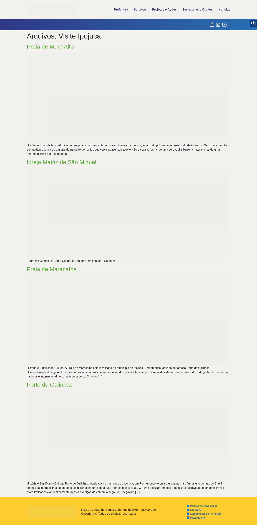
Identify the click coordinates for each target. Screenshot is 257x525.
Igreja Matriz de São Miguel (61, 162)
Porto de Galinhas (49, 384)
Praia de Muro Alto (50, 46)
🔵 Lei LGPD (194, 509)
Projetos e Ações (164, 9)
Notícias (224, 9)
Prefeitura (121, 9)
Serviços (140, 9)
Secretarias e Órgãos (197, 9)
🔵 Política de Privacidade (202, 505)
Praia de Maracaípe (52, 269)
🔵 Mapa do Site (196, 517)
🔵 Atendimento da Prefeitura (204, 513)
